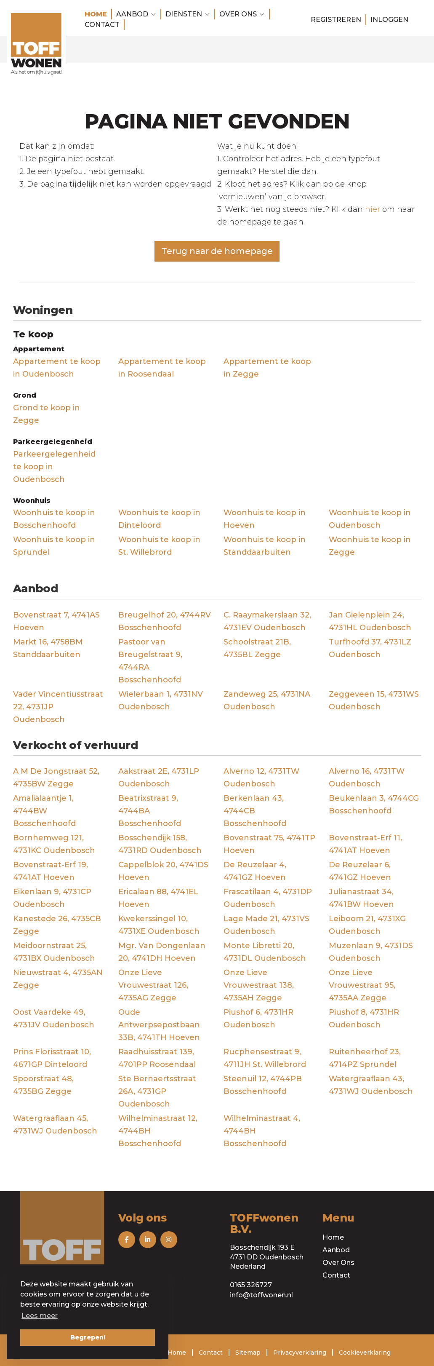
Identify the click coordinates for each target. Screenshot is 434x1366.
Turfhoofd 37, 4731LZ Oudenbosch (370, 648)
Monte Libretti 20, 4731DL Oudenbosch (265, 952)
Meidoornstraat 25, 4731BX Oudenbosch (54, 952)
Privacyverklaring (299, 1352)
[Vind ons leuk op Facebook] (126, 1239)
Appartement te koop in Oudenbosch (57, 368)
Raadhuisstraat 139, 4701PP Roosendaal (157, 1058)
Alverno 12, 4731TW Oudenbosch (261, 778)
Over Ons (338, 1263)
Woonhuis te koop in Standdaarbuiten (265, 546)
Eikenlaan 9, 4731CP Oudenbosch (52, 898)
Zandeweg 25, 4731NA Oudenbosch (267, 700)
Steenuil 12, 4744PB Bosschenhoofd (263, 1085)
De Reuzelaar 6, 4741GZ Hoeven (360, 871)
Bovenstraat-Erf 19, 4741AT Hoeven (50, 871)
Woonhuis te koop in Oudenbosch (370, 519)
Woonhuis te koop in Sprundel (54, 546)
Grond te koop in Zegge (46, 414)
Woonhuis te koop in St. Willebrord (159, 546)
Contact (102, 25)
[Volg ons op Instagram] (168, 1239)
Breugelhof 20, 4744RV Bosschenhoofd (164, 621)
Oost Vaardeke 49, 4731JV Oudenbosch (53, 1018)
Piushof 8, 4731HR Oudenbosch (364, 1018)
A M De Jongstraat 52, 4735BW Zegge (56, 778)
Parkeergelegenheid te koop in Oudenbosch (54, 466)
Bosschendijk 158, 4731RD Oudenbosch (160, 844)
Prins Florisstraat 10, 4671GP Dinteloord (52, 1058)
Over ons (242, 14)
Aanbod (136, 14)
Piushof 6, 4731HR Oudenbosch (258, 1018)
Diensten (187, 14)
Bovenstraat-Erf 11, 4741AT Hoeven (365, 844)
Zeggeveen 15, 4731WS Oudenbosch (374, 700)
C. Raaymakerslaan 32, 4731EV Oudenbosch (267, 621)
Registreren (336, 20)
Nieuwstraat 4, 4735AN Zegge (58, 979)
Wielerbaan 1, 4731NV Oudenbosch (160, 700)
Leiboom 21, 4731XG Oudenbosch (367, 925)
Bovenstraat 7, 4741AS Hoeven (56, 621)
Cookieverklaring (365, 1352)
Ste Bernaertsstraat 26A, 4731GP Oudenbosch (157, 1091)
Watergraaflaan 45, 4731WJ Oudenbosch (55, 1125)
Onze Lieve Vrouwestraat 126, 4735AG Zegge (153, 985)
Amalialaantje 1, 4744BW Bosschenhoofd (44, 811)
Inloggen (389, 20)
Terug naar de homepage (217, 251)
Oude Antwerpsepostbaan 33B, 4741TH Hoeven (159, 1025)
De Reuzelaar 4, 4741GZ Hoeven (255, 871)
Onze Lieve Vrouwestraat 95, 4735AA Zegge (362, 985)
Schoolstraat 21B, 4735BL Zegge (257, 648)
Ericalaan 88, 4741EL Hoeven (158, 898)
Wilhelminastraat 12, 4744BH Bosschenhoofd (157, 1131)
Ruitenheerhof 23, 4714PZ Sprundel (365, 1058)
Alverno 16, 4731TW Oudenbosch (367, 778)
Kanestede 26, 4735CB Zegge (57, 925)
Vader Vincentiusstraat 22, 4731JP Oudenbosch (58, 707)
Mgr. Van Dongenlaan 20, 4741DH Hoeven (161, 952)
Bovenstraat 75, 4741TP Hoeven (269, 844)
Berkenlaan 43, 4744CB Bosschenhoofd (255, 811)
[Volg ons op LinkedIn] (147, 1239)
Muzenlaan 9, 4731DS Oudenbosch (371, 952)
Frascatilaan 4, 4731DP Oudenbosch (268, 898)
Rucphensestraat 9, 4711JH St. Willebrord (265, 1058)
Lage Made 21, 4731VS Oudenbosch (266, 925)
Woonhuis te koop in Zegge (370, 546)
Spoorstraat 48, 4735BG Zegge (43, 1085)
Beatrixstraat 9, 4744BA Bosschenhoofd (149, 811)
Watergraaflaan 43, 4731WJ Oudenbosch (371, 1085)
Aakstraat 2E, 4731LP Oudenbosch (158, 778)
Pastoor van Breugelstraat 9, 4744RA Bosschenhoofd (150, 660)
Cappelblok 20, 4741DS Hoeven (163, 871)
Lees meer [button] (39, 1316)
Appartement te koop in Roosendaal (162, 368)
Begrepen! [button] (87, 1337)
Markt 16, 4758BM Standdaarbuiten (48, 648)
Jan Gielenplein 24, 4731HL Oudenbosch (370, 621)
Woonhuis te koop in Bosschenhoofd (54, 519)
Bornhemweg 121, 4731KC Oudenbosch (54, 844)
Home (96, 14)
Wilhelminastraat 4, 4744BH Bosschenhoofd (262, 1131)
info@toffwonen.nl (261, 1295)
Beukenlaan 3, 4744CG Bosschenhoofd (374, 804)
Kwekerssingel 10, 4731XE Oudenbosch (159, 925)
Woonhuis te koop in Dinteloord (159, 519)
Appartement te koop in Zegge (267, 368)
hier (372, 209)
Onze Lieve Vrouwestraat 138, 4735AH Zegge (259, 985)
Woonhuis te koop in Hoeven (265, 519)
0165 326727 (251, 1285)
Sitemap (248, 1352)
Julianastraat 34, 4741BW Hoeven (361, 898)
